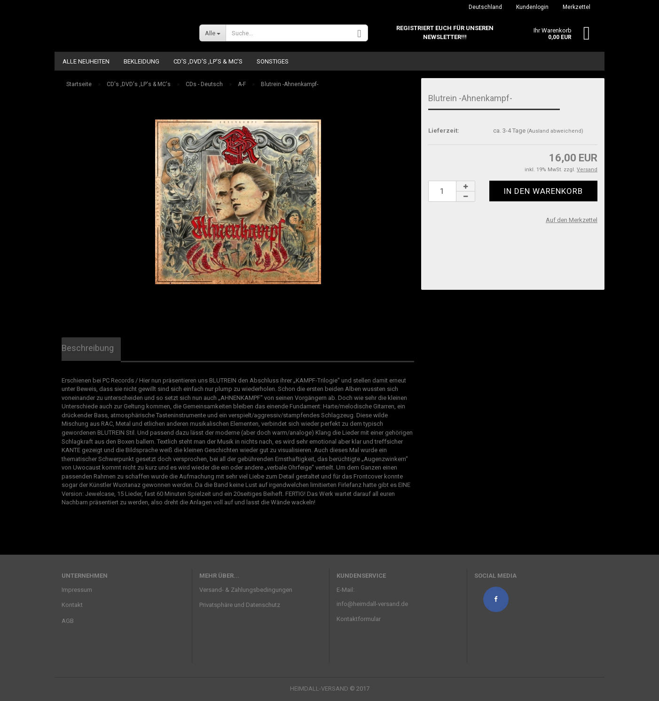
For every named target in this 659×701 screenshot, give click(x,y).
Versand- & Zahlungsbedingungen (245, 589)
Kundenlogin (532, 7)
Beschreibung (88, 348)
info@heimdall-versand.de (372, 603)
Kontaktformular (359, 618)
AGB (68, 620)
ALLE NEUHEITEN (86, 61)
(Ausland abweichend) (555, 131)
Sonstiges (273, 61)
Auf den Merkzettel (571, 219)
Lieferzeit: (443, 130)
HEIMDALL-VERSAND (319, 688)
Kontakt (72, 604)
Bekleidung (141, 61)
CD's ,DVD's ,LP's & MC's (208, 61)
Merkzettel (576, 7)
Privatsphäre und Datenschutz (239, 604)
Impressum (77, 589)
